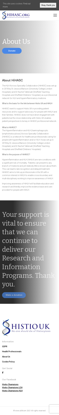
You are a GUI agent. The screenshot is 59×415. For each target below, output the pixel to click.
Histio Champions (10, 384)
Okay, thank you (48, 5)
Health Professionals (11, 351)
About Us (6, 357)
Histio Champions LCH (12, 387)
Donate (11, 51)
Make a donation (14, 295)
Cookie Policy (8, 362)
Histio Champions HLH (12, 391)
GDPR (4, 346)
